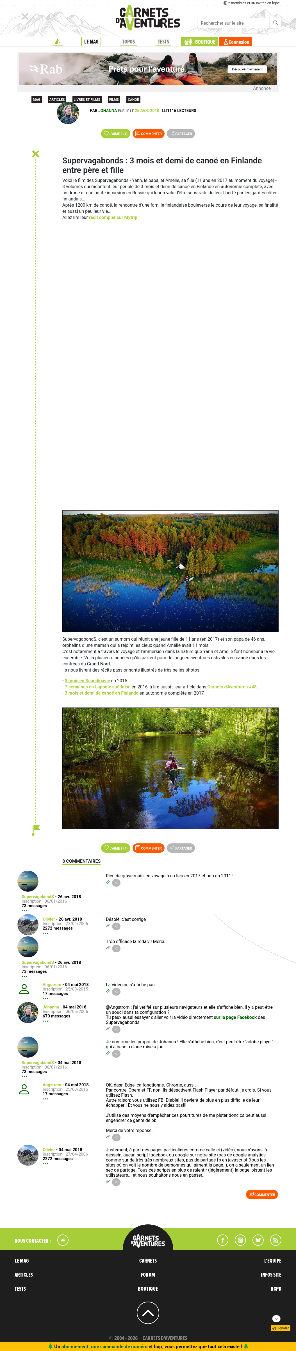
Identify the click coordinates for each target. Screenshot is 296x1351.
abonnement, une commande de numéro (104, 1346)
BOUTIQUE (205, 42)
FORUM (148, 1275)
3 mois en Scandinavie (87, 680)
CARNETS (148, 1261)
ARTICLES (24, 1275)
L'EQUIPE (272, 1261)
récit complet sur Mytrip (113, 217)
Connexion (239, 42)
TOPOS (128, 42)
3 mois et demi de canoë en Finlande (101, 693)
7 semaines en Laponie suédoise (97, 687)
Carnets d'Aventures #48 (231, 687)
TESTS (163, 42)
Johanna (107, 110)
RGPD (276, 1289)
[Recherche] (233, 23)
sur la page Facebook (236, 1017)
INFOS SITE (271, 1275)
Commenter (148, 133)
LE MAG (91, 42)
